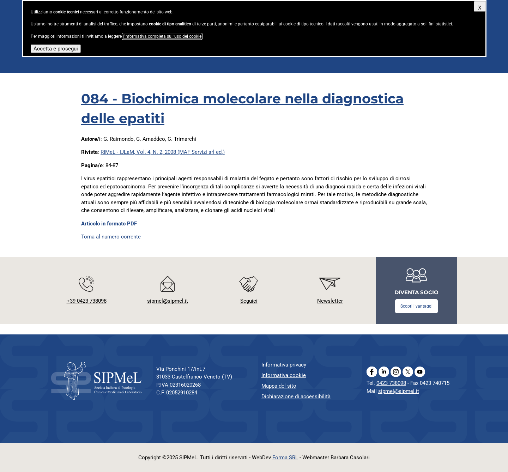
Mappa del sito (278, 386)
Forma (285, 457)
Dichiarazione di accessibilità (296, 396)
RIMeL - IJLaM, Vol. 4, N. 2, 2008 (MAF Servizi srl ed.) (163, 152)
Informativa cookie (283, 375)
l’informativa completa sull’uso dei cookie (162, 36)
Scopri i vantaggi (416, 306)
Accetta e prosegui (56, 49)
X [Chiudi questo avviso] (479, 8)
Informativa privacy (283, 365)
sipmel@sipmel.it (398, 391)
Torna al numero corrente (111, 237)
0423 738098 (391, 383)
